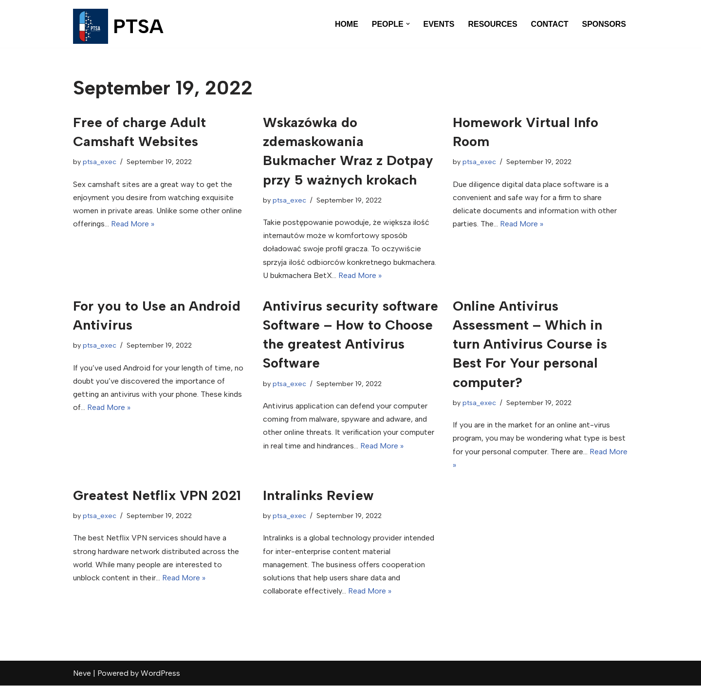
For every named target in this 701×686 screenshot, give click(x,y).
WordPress (160, 673)
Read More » (133, 223)
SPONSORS (604, 24)
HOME (346, 24)
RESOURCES (492, 24)
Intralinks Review (318, 495)
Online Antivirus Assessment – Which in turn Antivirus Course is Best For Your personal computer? (530, 343)
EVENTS (438, 24)
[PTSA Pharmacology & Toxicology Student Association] (118, 26)
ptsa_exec (99, 161)
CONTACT (549, 24)
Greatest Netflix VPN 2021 (157, 495)
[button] (407, 24)
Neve (82, 673)
